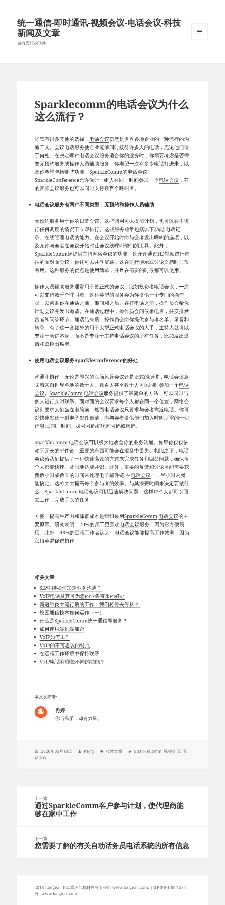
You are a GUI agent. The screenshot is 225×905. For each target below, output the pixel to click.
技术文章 (114, 751)
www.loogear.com (59, 893)
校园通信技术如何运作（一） (72, 612)
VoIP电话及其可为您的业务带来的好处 (82, 596)
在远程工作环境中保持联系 (69, 653)
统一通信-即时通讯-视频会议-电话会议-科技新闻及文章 (99, 27)
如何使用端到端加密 (62, 628)
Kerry (89, 751)
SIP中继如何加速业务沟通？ (71, 587)
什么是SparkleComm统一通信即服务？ (83, 620)
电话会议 (99, 139)
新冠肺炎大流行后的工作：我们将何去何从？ (90, 604)
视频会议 (172, 751)
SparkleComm (105, 171)
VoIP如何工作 (55, 637)
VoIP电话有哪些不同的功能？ (72, 661)
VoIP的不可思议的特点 (65, 645)
